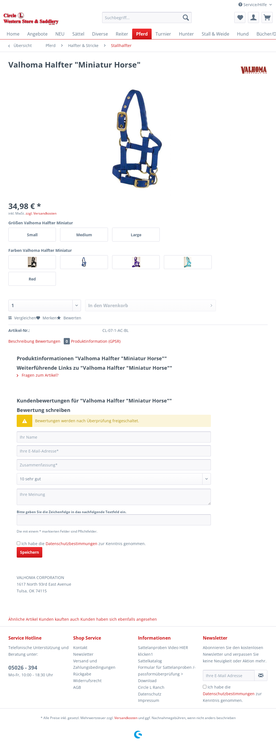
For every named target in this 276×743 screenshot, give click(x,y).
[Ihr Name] (114, 437)
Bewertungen (53, 341)
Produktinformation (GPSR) (95, 341)
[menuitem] (147, 20)
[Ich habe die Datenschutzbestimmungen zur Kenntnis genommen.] (18, 543)
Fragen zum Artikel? (37, 375)
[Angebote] (37, 34)
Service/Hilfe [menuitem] (253, 4)
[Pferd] (142, 34)
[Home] (13, 34)
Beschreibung (21, 341)
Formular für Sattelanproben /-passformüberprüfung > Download (167, 674)
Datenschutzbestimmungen (71, 543)
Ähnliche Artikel (23, 619)
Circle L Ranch (151, 687)
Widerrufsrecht (87, 680)
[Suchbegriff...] (147, 17)
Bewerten (69, 317)
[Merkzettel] (239, 17)
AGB (77, 687)
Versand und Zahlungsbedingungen (94, 664)
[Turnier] (163, 34)
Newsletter (83, 654)
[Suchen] (186, 17)
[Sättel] (78, 34)
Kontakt (80, 647)
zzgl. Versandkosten (41, 213)
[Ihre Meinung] (114, 497)
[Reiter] (122, 34)
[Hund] (243, 34)
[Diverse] (100, 34)
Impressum (148, 700)
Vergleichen (22, 317)
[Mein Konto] (253, 17)
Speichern (29, 552)
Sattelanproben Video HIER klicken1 (163, 651)
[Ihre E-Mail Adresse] (229, 675)
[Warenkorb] (267, 17)
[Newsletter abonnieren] (260, 675)
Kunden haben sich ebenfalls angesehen (118, 619)
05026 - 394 (22, 667)
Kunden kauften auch (59, 619)
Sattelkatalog (150, 661)
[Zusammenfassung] (114, 464)
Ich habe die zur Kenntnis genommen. (83, 543)
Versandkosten (125, 717)
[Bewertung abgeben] (114, 479)
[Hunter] (186, 34)
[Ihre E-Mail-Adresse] (114, 450)
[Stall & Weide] (215, 34)
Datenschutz (149, 694)
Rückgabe (82, 674)
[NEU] (59, 34)
